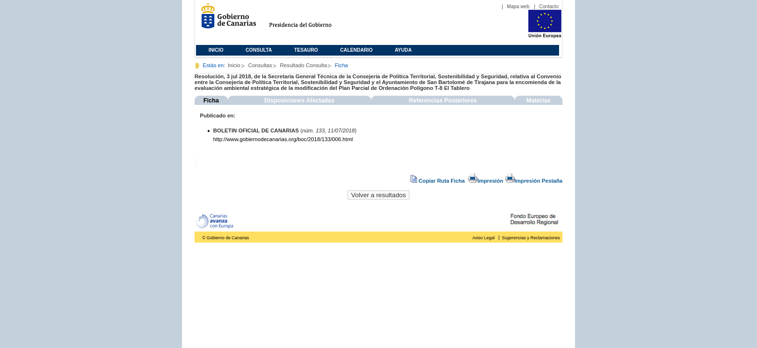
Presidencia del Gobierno (309, 19)
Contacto (549, 6)
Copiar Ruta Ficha (438, 181)
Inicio (216, 50)
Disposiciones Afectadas (300, 100)
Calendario (356, 50)
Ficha (211, 100)
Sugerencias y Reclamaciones (531, 237)
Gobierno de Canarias (225, 19)
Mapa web (518, 6)
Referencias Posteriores (443, 100)
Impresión (485, 181)
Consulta (259, 50)
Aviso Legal (483, 237)
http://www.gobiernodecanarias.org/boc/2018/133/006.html (283, 139)
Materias (538, 100)
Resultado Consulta (303, 65)
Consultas (260, 65)
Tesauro (306, 50)
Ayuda (403, 50)
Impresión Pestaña (533, 181)
